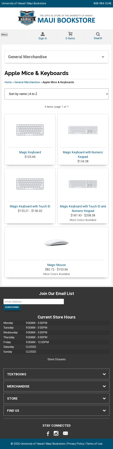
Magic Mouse (56, 247)
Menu (4, 34)
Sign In (43, 38)
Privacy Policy (75, 443)
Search (98, 38)
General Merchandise (27, 82)
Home (8, 82)
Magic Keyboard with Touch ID (30, 188)
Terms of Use (94, 443)
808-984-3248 (102, 3)
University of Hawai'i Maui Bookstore (24, 3)
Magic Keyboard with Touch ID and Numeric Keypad (83, 191)
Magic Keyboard (30, 134)
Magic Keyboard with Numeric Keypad (83, 137)
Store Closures (57, 359)
